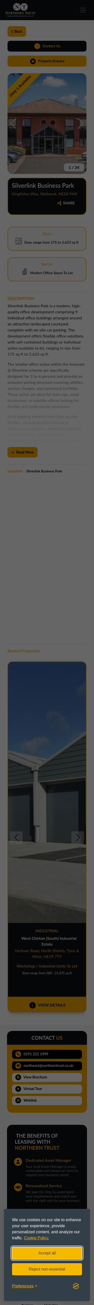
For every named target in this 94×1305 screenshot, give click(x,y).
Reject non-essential (47, 1269)
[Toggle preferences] (24, 1286)
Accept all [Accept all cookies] (47, 1253)
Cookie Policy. (36, 1238)
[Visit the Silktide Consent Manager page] (76, 1286)
